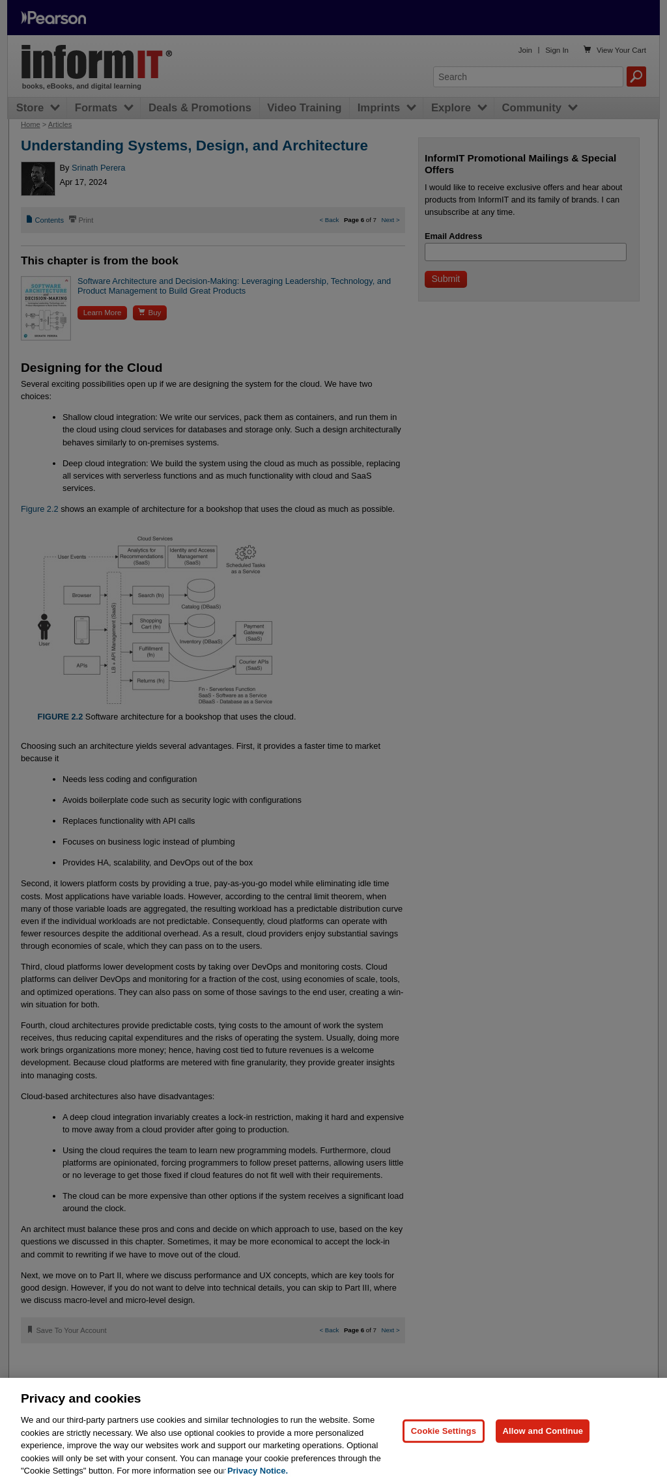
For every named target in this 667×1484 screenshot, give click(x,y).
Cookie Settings (443, 1431)
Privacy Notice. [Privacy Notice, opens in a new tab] (257, 1471)
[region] (333, 1431)
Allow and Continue (542, 1431)
